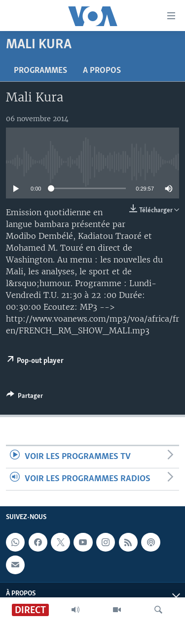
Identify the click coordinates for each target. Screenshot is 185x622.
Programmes (40, 70)
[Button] (24, 397)
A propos (102, 70)
